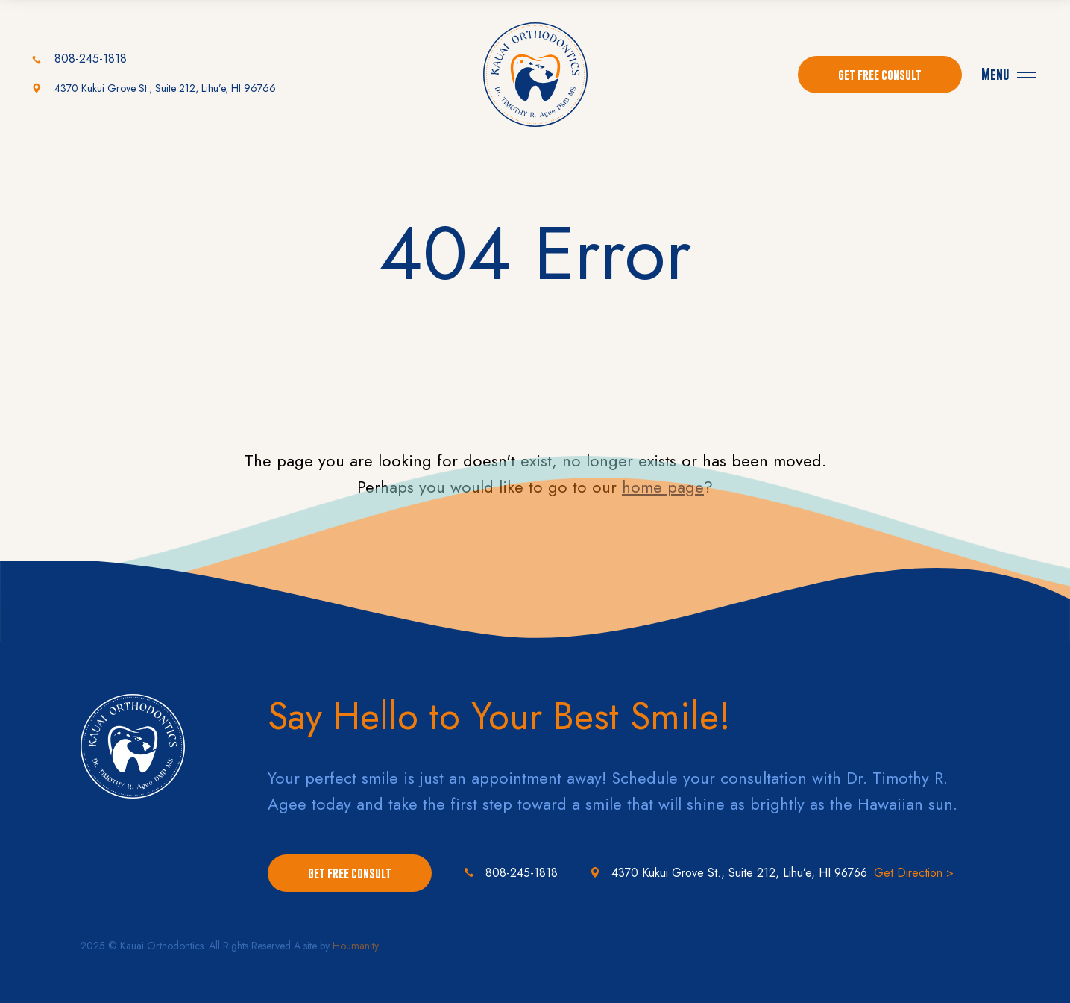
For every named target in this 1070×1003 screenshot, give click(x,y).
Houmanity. (356, 945)
